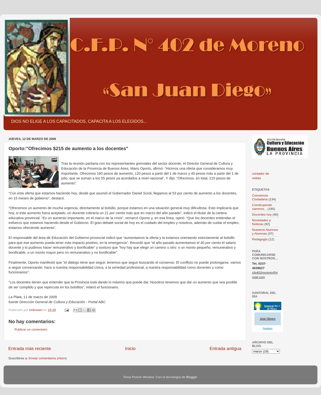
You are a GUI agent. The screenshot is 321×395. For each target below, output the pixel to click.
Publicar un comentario (31, 329)
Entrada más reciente (29, 348)
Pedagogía (260, 239)
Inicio (130, 348)
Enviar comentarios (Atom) (48, 358)
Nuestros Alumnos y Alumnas (265, 231)
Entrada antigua (225, 348)
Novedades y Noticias (261, 222)
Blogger (191, 377)
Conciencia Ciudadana (260, 197)
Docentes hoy (262, 214)
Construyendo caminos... (262, 207)
